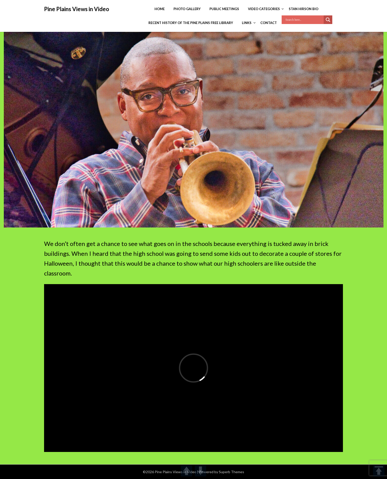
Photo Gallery (187, 9)
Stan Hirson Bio (303, 9)
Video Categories (264, 9)
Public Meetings (224, 9)
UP (186, 470)
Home (159, 9)
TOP (378, 470)
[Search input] (303, 19)
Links (246, 23)
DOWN (200, 470)
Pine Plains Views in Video (76, 9)
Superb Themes (231, 472)
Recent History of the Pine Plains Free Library (190, 23)
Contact (268, 23)
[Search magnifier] (328, 19)
